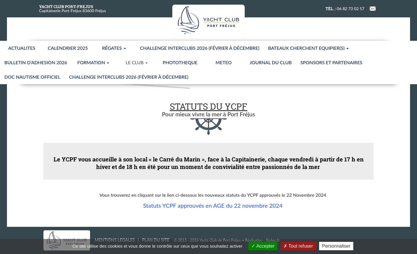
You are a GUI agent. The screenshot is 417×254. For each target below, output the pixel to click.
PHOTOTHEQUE (180, 62)
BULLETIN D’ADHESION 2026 (35, 62)
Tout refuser (298, 246)
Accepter (263, 246)
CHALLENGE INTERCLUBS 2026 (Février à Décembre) (199, 48)
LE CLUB (137, 62)
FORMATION (93, 62)
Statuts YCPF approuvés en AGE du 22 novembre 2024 (213, 205)
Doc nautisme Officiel (32, 77)
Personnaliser (336, 246)
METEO (223, 62)
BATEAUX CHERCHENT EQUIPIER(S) (308, 48)
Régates (114, 48)
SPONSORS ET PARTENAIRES (331, 62)
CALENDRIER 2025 (68, 48)
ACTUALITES (21, 48)
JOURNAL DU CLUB (271, 62)
